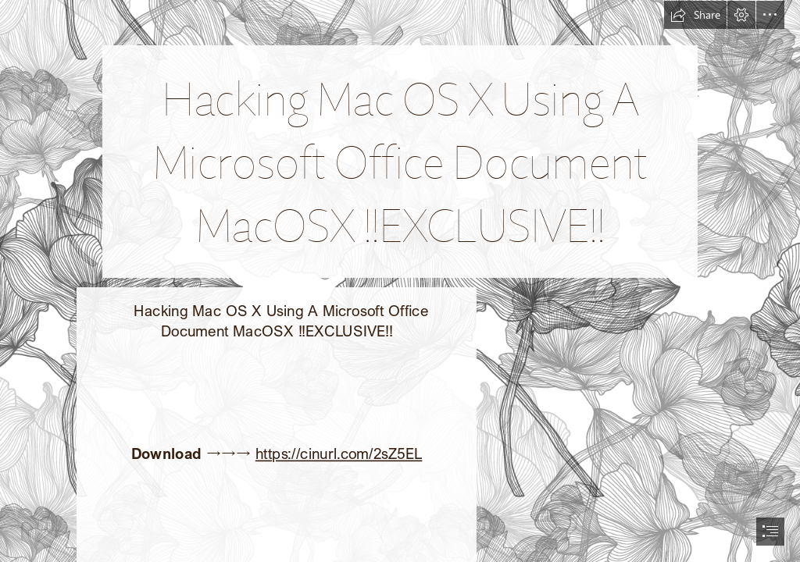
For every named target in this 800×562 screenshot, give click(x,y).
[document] (400, 281)
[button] (695, 15)
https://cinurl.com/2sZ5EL (338, 453)
